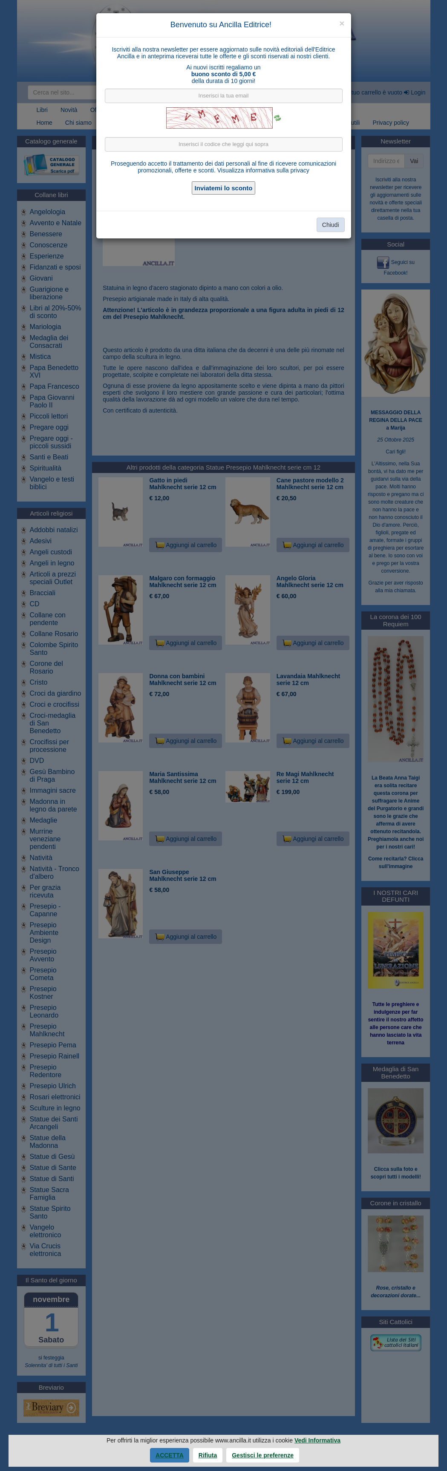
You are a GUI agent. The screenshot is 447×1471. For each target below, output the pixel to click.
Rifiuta (208, 1455)
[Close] (341, 23)
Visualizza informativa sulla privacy (263, 170)
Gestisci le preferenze (263, 1455)
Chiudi (330, 224)
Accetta (170, 1455)
